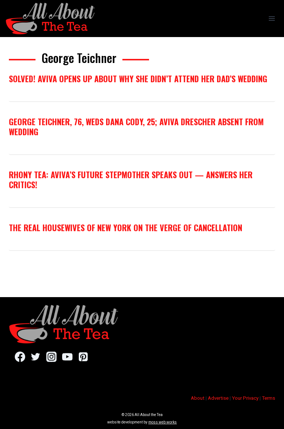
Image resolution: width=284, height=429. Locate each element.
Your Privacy (245, 398)
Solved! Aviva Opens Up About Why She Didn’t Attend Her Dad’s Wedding (138, 78)
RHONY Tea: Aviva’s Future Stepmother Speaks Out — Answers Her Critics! (131, 179)
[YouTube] (67, 356)
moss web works (162, 422)
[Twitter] (35, 356)
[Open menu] (271, 18)
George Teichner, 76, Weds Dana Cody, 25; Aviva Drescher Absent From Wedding (136, 126)
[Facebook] (20, 356)
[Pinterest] (83, 356)
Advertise (218, 398)
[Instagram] (51, 356)
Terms (268, 398)
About (197, 398)
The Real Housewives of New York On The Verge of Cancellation (125, 227)
